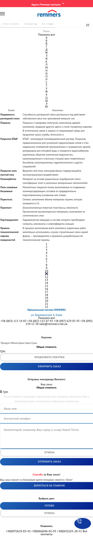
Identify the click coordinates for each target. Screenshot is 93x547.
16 (46, 289)
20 (46, 301)
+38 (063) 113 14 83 (13, 321)
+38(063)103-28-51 (69, 531)
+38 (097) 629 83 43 (67, 321)
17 (46, 292)
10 (46, 271)
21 (46, 304)
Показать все (46, 34)
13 (46, 280)
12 (46, 277)
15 (46, 286)
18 (46, 295)
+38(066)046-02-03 (43, 531)
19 (46, 298)
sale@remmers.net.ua (53, 324)
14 (46, 283)
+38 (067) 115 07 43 (40, 321)
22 (46, 307)
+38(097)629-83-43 (18, 531)
